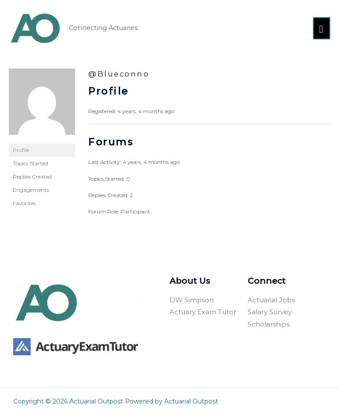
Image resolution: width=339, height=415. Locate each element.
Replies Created (32, 176)
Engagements (31, 190)
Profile (21, 150)
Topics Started (30, 163)
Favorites (24, 203)
